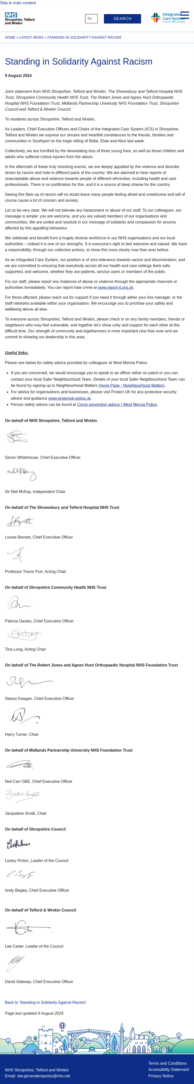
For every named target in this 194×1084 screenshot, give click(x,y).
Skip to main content (18, 3)
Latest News (31, 37)
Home (10, 37)
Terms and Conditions (167, 1063)
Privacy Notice (160, 1076)
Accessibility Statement (168, 1069)
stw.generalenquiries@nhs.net (43, 1076)
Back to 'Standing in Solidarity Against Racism (45, 1002)
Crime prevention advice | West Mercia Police (117, 404)
